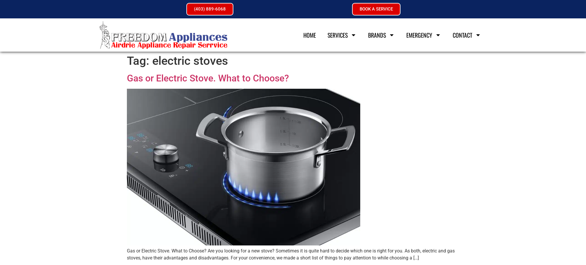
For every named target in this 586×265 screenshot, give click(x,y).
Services (342, 35)
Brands (381, 35)
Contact (467, 35)
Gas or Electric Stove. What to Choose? (208, 78)
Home (310, 35)
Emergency (424, 35)
